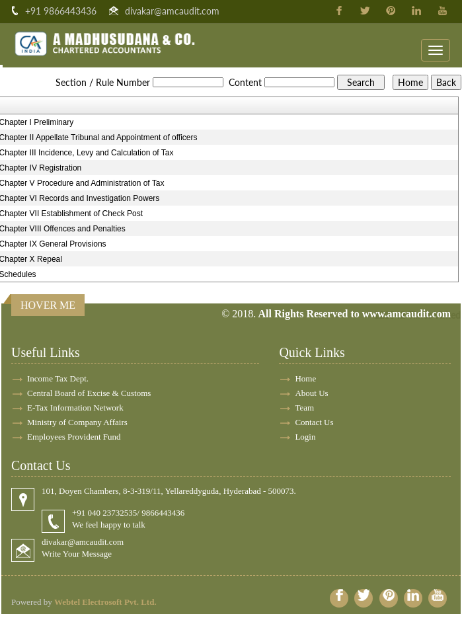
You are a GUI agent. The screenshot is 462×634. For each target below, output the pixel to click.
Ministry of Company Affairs (77, 422)
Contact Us (314, 422)
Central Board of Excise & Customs (89, 393)
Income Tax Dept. (58, 378)
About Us (311, 393)
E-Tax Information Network (75, 408)
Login (305, 437)
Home (305, 378)
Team (304, 408)
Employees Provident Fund (74, 437)
